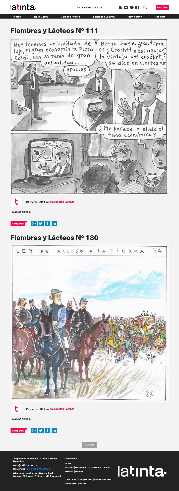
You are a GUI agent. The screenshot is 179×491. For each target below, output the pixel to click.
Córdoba (69, 467)
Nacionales (80, 467)
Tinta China (41, 16)
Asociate (162, 7)
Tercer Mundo (94, 467)
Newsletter (135, 16)
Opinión (79, 471)
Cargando (89, 445)
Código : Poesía (70, 16)
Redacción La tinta (62, 202)
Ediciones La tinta (104, 16)
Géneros (69, 471)
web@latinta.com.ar (26, 465)
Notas (17, 16)
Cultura (106, 467)
